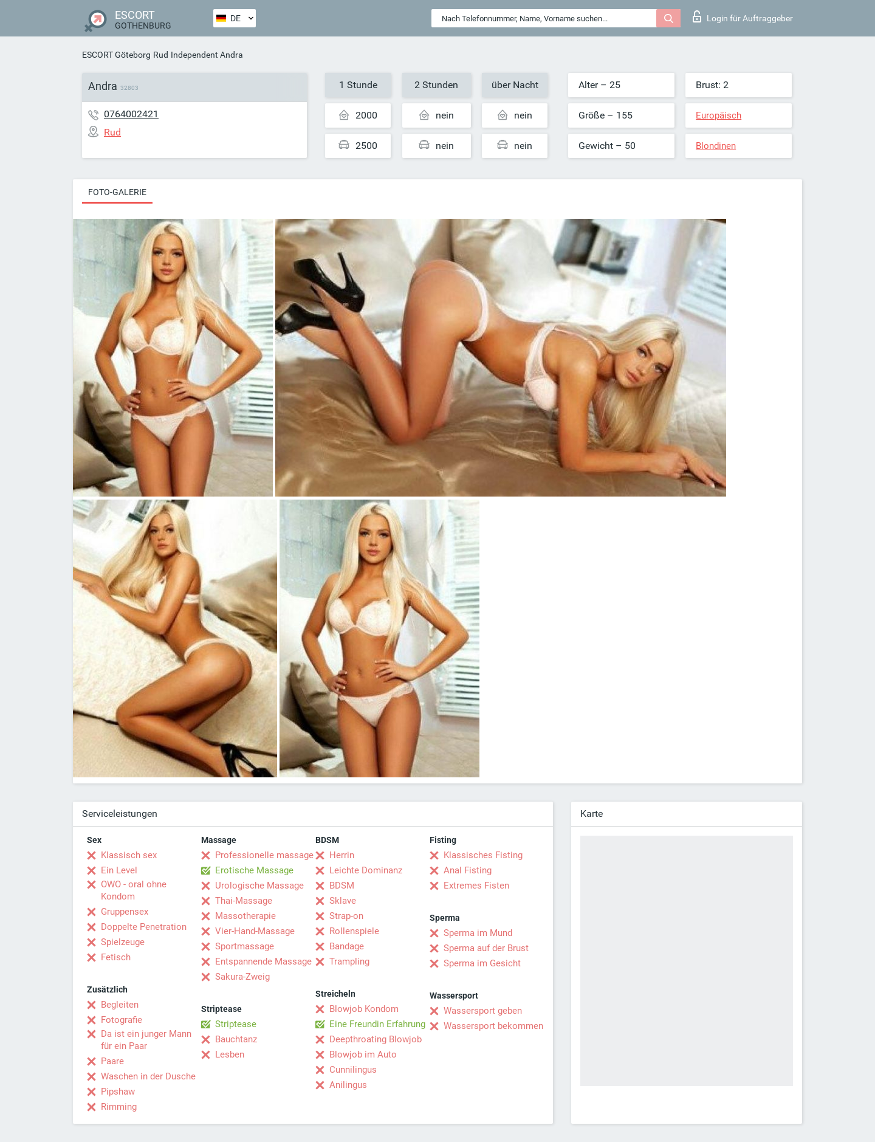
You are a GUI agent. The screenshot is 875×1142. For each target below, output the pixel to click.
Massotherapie (245, 915)
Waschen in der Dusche (148, 1076)
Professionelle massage (264, 855)
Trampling (349, 961)
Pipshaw (118, 1091)
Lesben (229, 1054)
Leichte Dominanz (365, 870)
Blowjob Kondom (364, 1008)
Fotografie (121, 1019)
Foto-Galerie (117, 192)
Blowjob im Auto (363, 1054)
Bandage (346, 946)
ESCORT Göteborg (116, 55)
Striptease (235, 1024)
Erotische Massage (254, 870)
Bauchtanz (236, 1039)
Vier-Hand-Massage (255, 931)
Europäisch (718, 115)
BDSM (341, 885)
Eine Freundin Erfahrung (377, 1024)
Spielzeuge (123, 942)
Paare (112, 1061)
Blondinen (716, 145)
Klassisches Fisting (483, 855)
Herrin (341, 855)
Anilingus (348, 1084)
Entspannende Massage (263, 961)
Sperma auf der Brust (486, 948)
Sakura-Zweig (242, 976)
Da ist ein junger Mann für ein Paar (146, 1039)
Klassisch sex (129, 855)
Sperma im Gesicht (482, 963)
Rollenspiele (354, 931)
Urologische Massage (259, 885)
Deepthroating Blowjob (375, 1039)
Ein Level (119, 870)
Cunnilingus (353, 1069)
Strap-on (346, 915)
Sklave (342, 900)
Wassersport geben (483, 1010)
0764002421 (131, 114)
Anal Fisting (468, 870)
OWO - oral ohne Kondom (133, 890)
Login (743, 16)
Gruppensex (124, 911)
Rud (160, 55)
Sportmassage (244, 946)
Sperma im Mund (478, 932)
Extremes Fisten (476, 885)
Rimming (119, 1106)
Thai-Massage (243, 900)
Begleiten (120, 1004)
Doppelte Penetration (144, 926)
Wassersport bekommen (493, 1025)
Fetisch (116, 957)
